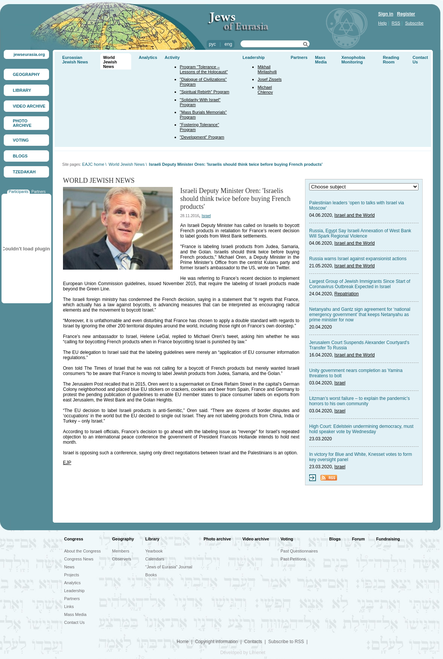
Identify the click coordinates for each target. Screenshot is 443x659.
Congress (73, 539)
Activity (172, 57)
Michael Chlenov (265, 89)
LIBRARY (22, 90)
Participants (18, 192)
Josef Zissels (270, 79)
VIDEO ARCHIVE (29, 106)
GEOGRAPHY (26, 74)
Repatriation (346, 293)
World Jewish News (110, 62)
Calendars (154, 559)
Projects (71, 575)
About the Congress (82, 551)
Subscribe (414, 23)
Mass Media (321, 59)
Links (69, 606)
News (69, 567)
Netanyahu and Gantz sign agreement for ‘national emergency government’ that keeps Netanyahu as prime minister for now (359, 315)
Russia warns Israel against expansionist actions (357, 258)
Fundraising (388, 539)
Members (120, 551)
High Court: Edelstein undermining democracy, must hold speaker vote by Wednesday (361, 429)
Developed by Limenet (242, 652)
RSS (396, 23)
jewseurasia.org (29, 54)
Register (406, 14)
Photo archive (217, 539)
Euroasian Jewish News (75, 59)
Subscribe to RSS (286, 641)
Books (151, 575)
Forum (358, 539)
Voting (287, 539)
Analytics (148, 57)
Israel (206, 216)
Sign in (385, 14)
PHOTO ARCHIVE (22, 123)
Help (382, 23)
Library (152, 539)
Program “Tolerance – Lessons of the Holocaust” (204, 69)
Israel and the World (354, 215)
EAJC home (93, 164)
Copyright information (216, 641)
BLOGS (20, 156)
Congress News (79, 559)
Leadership (253, 57)
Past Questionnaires (299, 551)
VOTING (21, 140)
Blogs (335, 539)
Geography (123, 539)
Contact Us (74, 622)
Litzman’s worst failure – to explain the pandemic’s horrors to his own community (359, 401)
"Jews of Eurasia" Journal (168, 567)
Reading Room (391, 59)
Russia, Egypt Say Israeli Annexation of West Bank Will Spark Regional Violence (360, 233)
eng (228, 44)
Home (183, 641)
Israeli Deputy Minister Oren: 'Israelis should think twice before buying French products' (236, 164)
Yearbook (153, 551)
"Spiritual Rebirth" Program (204, 92)
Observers (121, 559)
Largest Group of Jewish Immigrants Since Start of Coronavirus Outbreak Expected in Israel (359, 284)
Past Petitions (293, 559)
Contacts (253, 641)
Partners (38, 192)
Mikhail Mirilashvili (267, 69)
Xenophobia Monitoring (353, 59)
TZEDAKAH (24, 172)
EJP (67, 462)
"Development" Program (202, 137)
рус (212, 44)
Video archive (255, 539)
